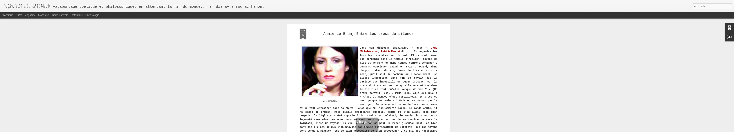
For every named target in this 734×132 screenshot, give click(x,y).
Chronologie (92, 15)
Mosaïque (43, 15)
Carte (19, 15)
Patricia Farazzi (390, 51)
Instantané (77, 15)
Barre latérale (60, 15)
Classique (7, 15)
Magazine (30, 15)
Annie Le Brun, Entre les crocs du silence (368, 34)
